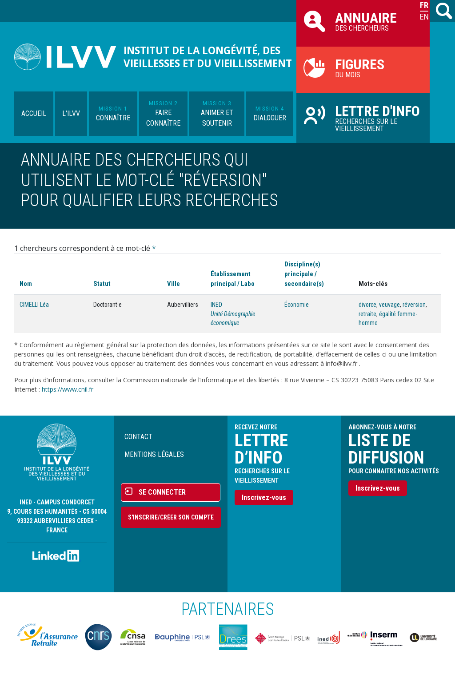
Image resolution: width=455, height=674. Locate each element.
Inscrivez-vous (264, 497)
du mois (363, 67)
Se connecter (162, 492)
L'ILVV (71, 113)
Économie (296, 304)
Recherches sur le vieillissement (363, 118)
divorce (367, 304)
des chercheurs (363, 20)
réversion (414, 304)
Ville (173, 284)
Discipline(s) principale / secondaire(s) (304, 274)
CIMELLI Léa (34, 304)
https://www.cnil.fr (67, 389)
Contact (138, 436)
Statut (102, 284)
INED (216, 304)
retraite (367, 313)
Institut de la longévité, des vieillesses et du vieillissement (208, 57)
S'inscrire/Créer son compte (171, 517)
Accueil (33, 113)
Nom (26, 284)
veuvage (389, 304)
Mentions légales (154, 454)
